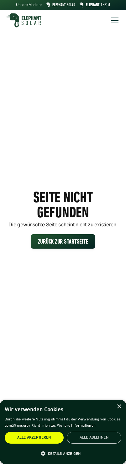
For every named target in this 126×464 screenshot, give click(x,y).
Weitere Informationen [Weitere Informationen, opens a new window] (76, 426)
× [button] (119, 406)
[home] (23, 20)
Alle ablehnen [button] (94, 438)
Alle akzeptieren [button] (34, 438)
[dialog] (63, 432)
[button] (113, 20)
